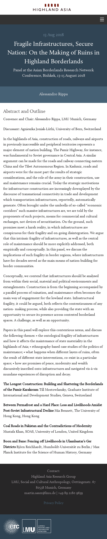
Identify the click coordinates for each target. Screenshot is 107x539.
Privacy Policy (53, 503)
